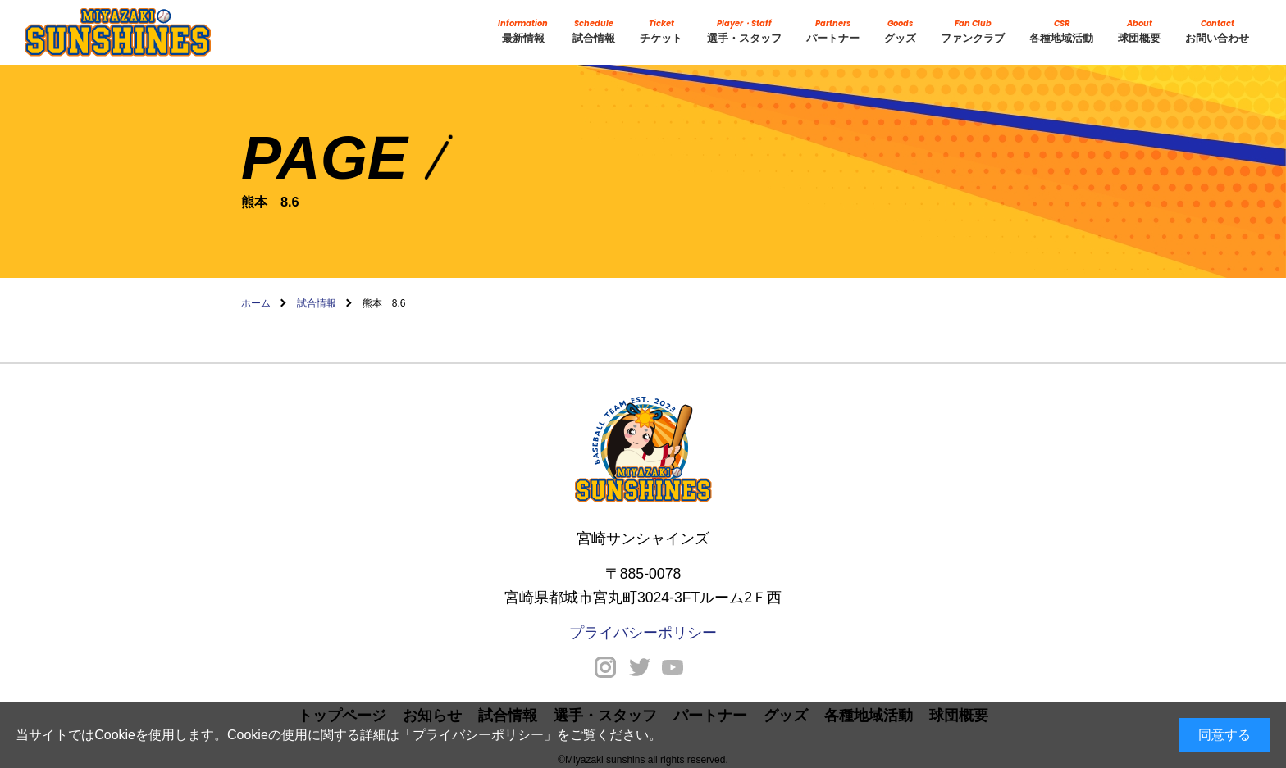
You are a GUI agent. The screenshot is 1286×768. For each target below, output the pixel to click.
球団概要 (1139, 30)
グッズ (900, 30)
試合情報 (593, 30)
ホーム (256, 303)
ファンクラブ (973, 30)
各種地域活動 (1061, 30)
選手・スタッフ (744, 30)
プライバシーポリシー (478, 735)
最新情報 (523, 30)
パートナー (833, 30)
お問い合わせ (1217, 30)
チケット (661, 30)
